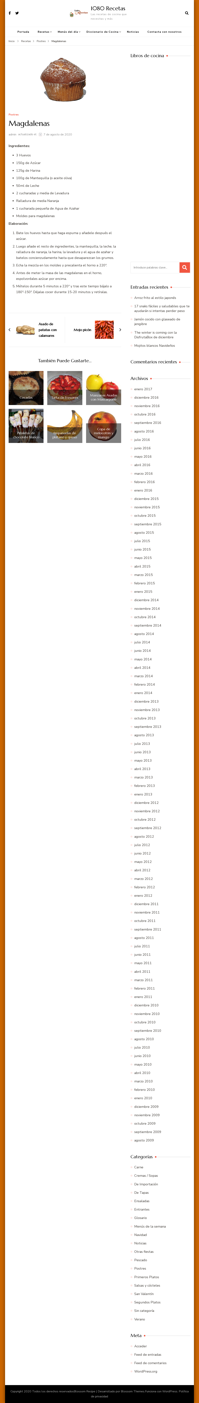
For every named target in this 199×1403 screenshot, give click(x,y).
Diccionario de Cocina (102, 32)
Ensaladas (141, 1201)
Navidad (140, 1235)
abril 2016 (142, 465)
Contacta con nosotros (164, 32)
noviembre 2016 (147, 406)
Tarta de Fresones (64, 397)
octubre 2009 (145, 1123)
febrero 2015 (144, 583)
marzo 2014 (143, 676)
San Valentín (144, 1294)
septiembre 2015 (147, 524)
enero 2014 (143, 693)
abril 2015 (142, 566)
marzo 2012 (143, 879)
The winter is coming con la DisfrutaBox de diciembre (155, 334)
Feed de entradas (147, 1354)
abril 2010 (142, 1073)
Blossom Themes (132, 1391)
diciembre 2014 (146, 600)
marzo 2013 (143, 777)
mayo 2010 (143, 1064)
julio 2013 (142, 743)
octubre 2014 (145, 617)
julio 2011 (142, 946)
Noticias (133, 32)
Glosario (140, 1218)
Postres (14, 114)
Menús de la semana (150, 1226)
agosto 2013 (144, 735)
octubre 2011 (145, 921)
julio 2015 (142, 541)
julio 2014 (142, 642)
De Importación (146, 1184)
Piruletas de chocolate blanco (26, 435)
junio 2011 (142, 954)
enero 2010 (143, 1098)
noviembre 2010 (147, 1014)
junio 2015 (142, 549)
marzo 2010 (143, 1081)
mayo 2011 (143, 963)
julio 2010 (142, 1047)
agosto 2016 (144, 431)
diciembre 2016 (146, 397)
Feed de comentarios (150, 1363)
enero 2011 (143, 997)
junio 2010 (142, 1056)
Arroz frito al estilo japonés (155, 298)
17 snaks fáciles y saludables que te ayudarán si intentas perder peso (162, 308)
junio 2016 (142, 448)
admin (12, 134)
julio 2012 (142, 845)
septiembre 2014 (147, 625)
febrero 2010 (144, 1089)
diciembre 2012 (146, 803)
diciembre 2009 (146, 1106)
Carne (138, 1167)
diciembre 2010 (146, 1005)
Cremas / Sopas (146, 1175)
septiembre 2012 (147, 828)
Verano (139, 1319)
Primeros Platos (146, 1277)
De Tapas (141, 1192)
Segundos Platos (147, 1302)
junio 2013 (142, 752)
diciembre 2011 (146, 904)
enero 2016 (143, 490)
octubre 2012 (145, 819)
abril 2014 (142, 667)
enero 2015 (143, 591)
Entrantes (141, 1209)
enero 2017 (143, 389)
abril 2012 (142, 870)
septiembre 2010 (147, 1030)
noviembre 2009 (147, 1115)
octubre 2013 (145, 718)
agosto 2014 (144, 634)
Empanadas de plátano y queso (65, 435)
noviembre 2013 (147, 710)
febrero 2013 (144, 786)
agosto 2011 (144, 938)
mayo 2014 (143, 659)
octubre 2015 (145, 515)
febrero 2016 (144, 482)
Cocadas (26, 397)
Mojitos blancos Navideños (154, 345)
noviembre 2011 (147, 912)
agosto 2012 (144, 836)
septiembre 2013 (147, 726)
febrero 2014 (144, 684)
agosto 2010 (144, 1039)
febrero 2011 (144, 988)
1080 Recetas (108, 8)
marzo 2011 (143, 980)
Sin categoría (144, 1310)
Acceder (140, 1346)
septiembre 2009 (147, 1132)
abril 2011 (142, 971)
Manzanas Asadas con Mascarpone (103, 397)
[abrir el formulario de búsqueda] (186, 13)
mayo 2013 (143, 760)
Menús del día (68, 32)
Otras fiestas (144, 1251)
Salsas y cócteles (147, 1285)
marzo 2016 (143, 473)
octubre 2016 (145, 414)
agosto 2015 (144, 532)
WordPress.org (145, 1371)
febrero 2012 (144, 887)
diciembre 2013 (146, 701)
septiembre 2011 (147, 929)
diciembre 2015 (146, 499)
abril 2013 (142, 769)
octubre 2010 (145, 1022)
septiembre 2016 (147, 423)
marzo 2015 (143, 575)
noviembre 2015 (147, 507)
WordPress (169, 1391)
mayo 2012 (143, 862)
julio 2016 (142, 440)
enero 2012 (143, 895)
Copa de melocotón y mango (103, 433)
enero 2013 (143, 794)
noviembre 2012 (147, 811)
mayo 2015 (143, 558)
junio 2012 (142, 853)
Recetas (43, 32)
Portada (23, 32)
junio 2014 (142, 650)
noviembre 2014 (147, 608)
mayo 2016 (143, 456)
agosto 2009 (144, 1140)
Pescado (140, 1260)
